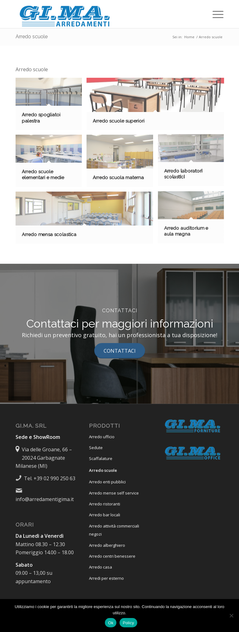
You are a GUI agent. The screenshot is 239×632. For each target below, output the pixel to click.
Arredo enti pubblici (107, 482)
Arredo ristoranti (104, 504)
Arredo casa (100, 567)
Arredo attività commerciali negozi (114, 530)
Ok (110, 622)
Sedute (96, 447)
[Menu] (214, 14)
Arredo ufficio (102, 436)
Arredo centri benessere (112, 556)
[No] (231, 615)
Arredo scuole (32, 37)
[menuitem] (214, 14)
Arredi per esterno (106, 578)
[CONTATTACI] (119, 350)
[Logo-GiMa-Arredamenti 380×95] (65, 14)
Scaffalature (100, 458)
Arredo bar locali (104, 515)
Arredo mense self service (114, 493)
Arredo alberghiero (107, 545)
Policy (128, 622)
